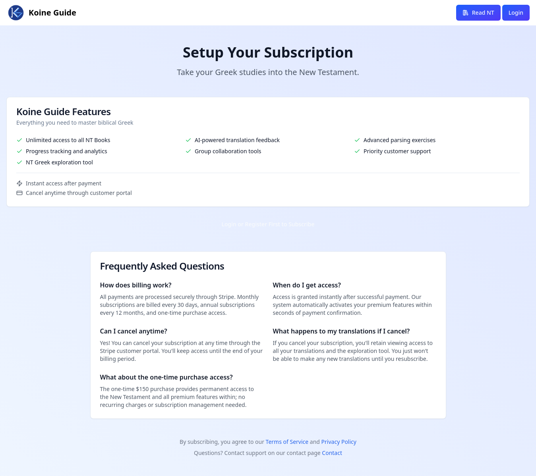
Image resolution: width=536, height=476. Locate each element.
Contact (332, 453)
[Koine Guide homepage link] (41, 12)
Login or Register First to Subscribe (268, 224)
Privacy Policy (338, 441)
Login (516, 12)
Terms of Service (287, 441)
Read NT (478, 12)
